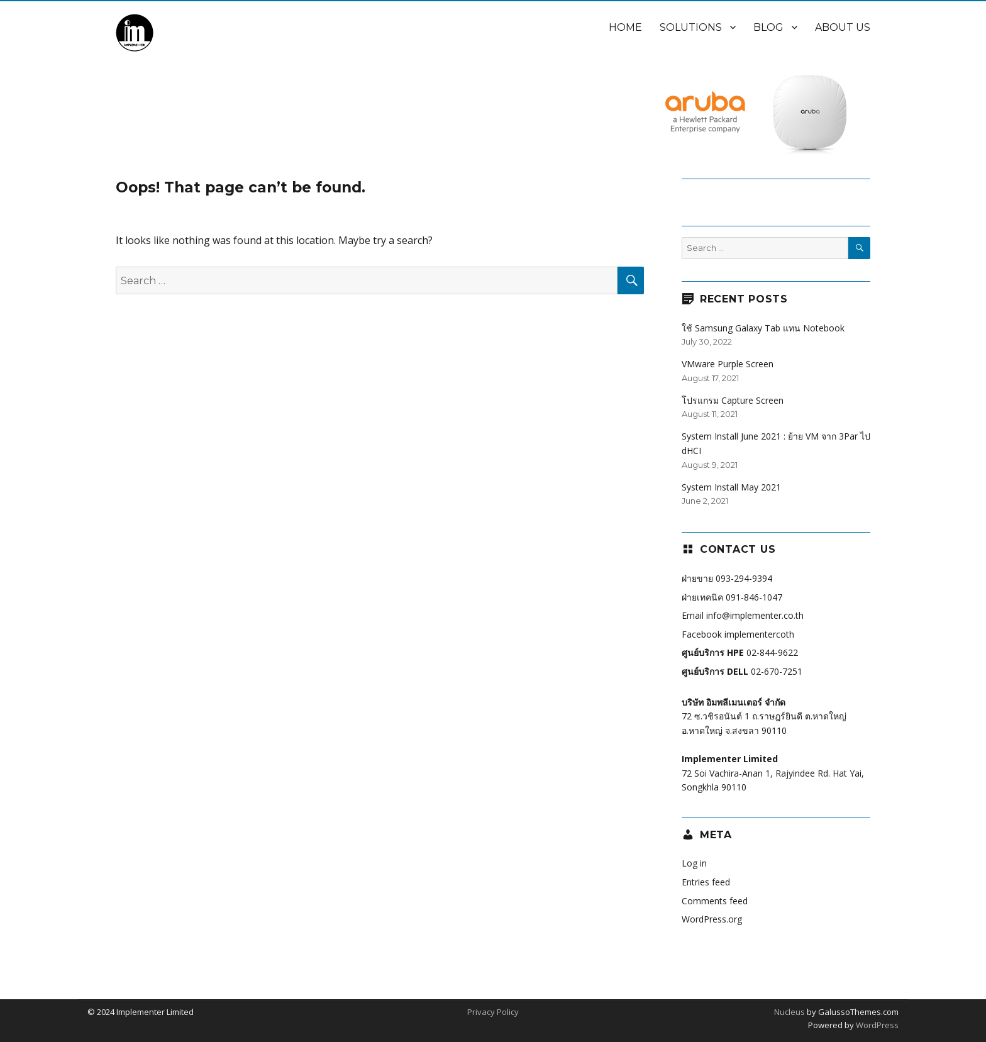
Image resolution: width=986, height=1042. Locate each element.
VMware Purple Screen (727, 364)
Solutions (691, 27)
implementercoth (759, 634)
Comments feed (715, 901)
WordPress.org (712, 919)
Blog (768, 27)
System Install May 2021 (731, 487)
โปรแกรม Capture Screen (733, 400)
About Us (842, 27)
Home (625, 27)
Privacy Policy (493, 1011)
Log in (694, 863)
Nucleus (789, 1011)
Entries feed (706, 882)
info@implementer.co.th (755, 615)
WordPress (876, 1025)
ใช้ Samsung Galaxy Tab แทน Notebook (763, 328)
